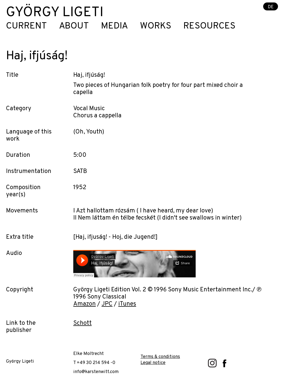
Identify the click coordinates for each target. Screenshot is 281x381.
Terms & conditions (160, 357)
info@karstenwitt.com (96, 372)
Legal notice (152, 363)
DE (271, 7)
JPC (107, 304)
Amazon (84, 304)
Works (155, 26)
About (74, 26)
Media (114, 26)
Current (26, 26)
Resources (209, 26)
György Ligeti (54, 12)
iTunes (127, 304)
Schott (82, 323)
